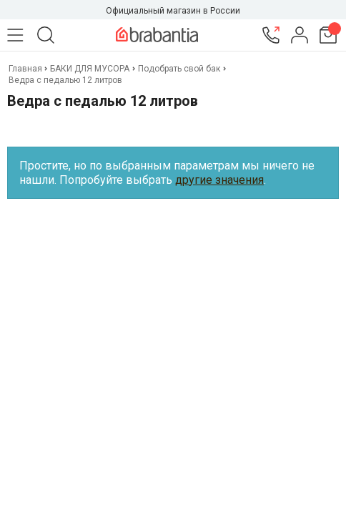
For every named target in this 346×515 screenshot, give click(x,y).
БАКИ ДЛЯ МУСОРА (89, 69)
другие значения (219, 180)
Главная (26, 69)
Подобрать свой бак (179, 69)
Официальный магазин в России (173, 11)
